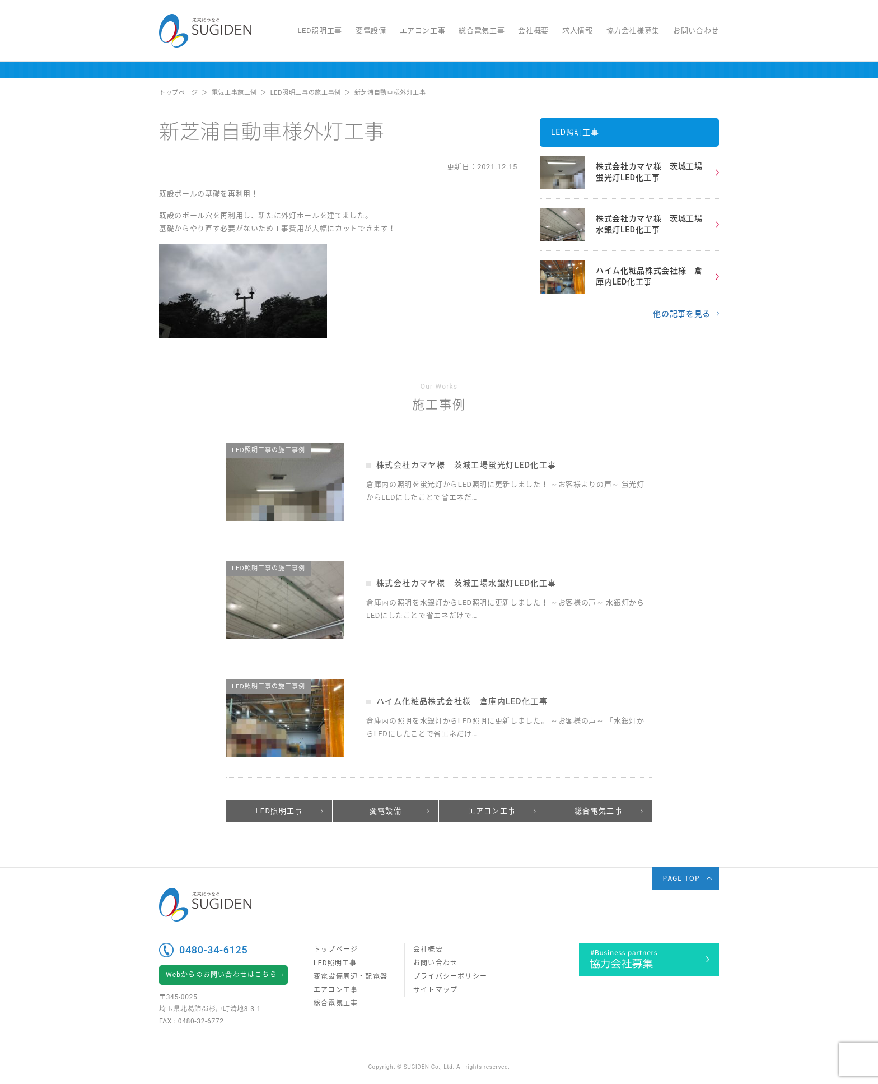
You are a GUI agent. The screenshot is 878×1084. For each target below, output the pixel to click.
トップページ (336, 949)
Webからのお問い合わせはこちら (221, 975)
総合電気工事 (482, 30)
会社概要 (533, 30)
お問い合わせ (696, 30)
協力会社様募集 (633, 30)
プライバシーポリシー (450, 976)
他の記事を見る (682, 313)
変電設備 (371, 30)
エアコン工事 (423, 30)
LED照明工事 (319, 30)
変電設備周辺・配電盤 (350, 976)
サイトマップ (435, 990)
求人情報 (577, 30)
